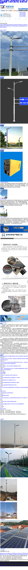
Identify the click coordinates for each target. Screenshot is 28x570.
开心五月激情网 (24, 565)
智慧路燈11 (2, 149)
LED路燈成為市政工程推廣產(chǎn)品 (8, 380)
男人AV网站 (7, 565)
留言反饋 (4, 22)
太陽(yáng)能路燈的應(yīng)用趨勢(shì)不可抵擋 (10, 377)
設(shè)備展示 (3, 372)
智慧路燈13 (2, 76)
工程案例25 (2, 448)
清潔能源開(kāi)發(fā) (5, 395)
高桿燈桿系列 (17, 24)
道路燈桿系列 (11, 24)
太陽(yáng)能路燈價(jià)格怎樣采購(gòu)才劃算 (10, 382)
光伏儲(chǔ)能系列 (4, 182)
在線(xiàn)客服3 (22, 14)
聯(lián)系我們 (8, 22)
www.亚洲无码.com (16, 565)
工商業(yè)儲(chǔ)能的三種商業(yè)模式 (8, 401)
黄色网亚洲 (2, 565)
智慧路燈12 (2, 124)
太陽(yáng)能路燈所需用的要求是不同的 (8, 384)
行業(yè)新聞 (2, 373)
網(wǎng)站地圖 (24, 554)
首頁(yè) (1, 19)
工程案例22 (2, 519)
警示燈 (5, 551)
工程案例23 (2, 501)
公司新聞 (18, 19)
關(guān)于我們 (7, 19)
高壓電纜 (2, 551)
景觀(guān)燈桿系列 (23, 24)
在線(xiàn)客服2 (22, 13)
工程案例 (2, 419)
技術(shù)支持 (22, 19)
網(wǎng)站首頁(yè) (4, 553)
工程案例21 (2, 548)
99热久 (11, 565)
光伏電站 (2, 406)
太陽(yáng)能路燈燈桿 (4, 24)
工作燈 (8, 551)
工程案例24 (2, 477)
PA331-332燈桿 (3, 217)
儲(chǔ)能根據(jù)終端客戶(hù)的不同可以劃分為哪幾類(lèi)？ (12, 403)
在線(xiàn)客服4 (22, 16)
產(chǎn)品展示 (13, 19)
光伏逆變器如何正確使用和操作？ (7, 392)
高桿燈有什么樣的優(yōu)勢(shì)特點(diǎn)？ (9, 375)
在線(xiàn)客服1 (22, 12)
